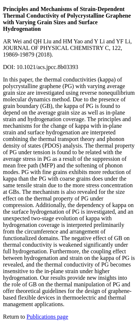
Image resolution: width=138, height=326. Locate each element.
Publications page (47, 317)
